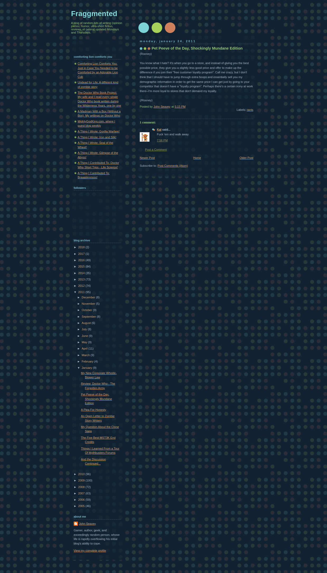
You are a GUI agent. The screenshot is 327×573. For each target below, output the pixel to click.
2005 (82, 506)
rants (250, 109)
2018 (82, 247)
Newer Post (147, 157)
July (85, 329)
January (87, 367)
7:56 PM (162, 140)
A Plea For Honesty (93, 409)
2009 (82, 480)
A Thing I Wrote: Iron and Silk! (97, 137)
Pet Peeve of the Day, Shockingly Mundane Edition (96, 399)
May (85, 342)
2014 (82, 273)
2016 (82, 260)
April (85, 348)
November (89, 303)
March (86, 355)
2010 (82, 474)
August (86, 322)
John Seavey (87, 523)
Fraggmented (94, 13)
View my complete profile (90, 550)
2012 (82, 285)
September (89, 316)
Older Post (246, 157)
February (88, 361)
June (85, 335)
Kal (159, 129)
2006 (82, 499)
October (87, 310)
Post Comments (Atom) (173, 165)
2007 (82, 493)
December (89, 297)
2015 (82, 266)
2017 (82, 253)
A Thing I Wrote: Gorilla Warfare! (99, 131)
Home (197, 157)
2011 (82, 292)
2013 (82, 279)
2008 (82, 487)
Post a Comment (156, 149)
